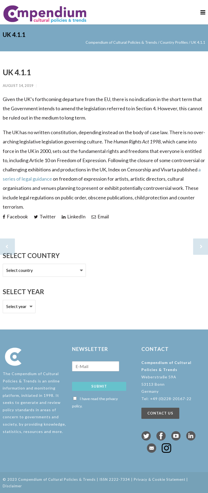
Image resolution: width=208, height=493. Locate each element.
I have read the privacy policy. (95, 402)
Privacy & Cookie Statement (159, 479)
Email (100, 216)
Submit (99, 386)
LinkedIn (74, 216)
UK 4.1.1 (17, 72)
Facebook (15, 216)
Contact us (160, 413)
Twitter (45, 216)
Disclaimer (12, 486)
